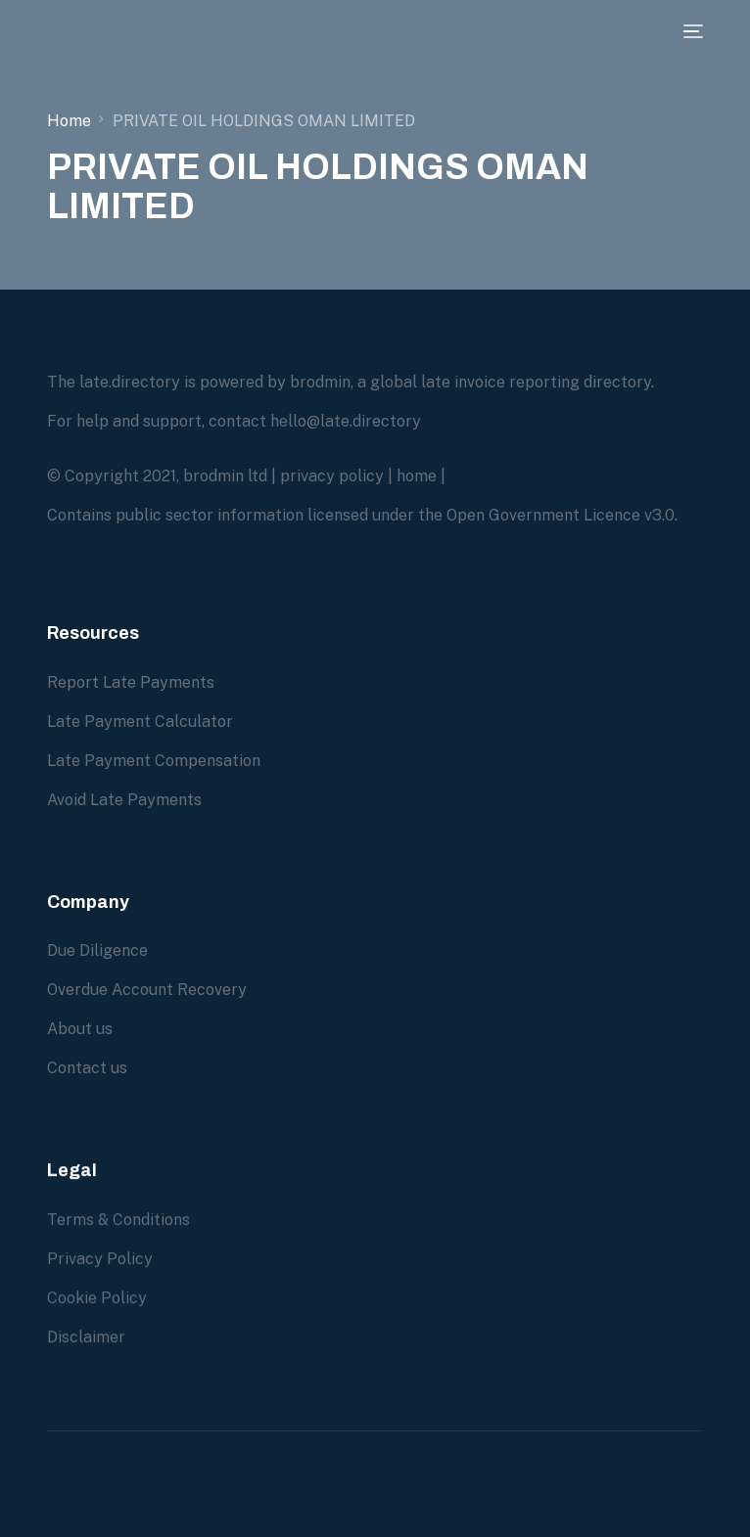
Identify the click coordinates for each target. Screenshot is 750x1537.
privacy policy (332, 476)
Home (69, 121)
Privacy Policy (100, 1276)
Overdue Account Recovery (147, 989)
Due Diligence (97, 950)
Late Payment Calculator (140, 721)
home (417, 476)
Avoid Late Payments (124, 800)
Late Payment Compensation (153, 760)
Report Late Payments (130, 682)
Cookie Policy (97, 1315)
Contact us (87, 1068)
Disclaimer (86, 1354)
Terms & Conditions (118, 1237)
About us (80, 1028)
